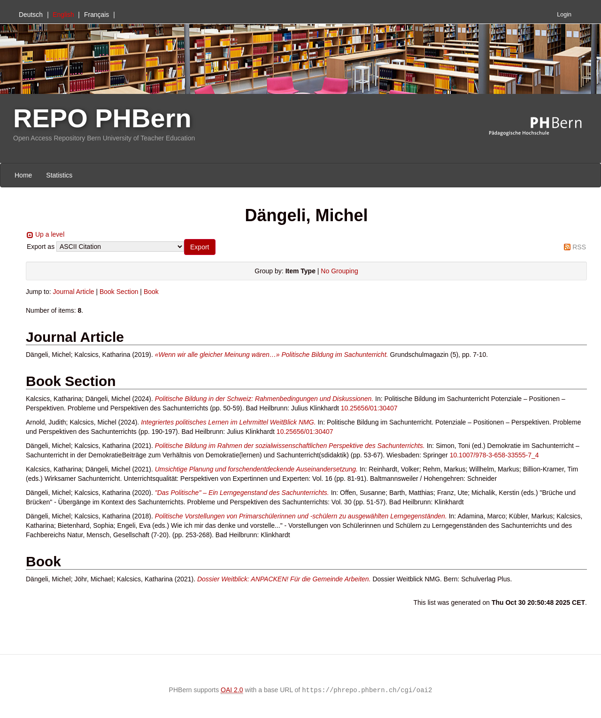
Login (564, 14)
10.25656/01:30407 (369, 408)
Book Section (119, 291)
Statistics (59, 175)
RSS (579, 247)
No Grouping (339, 271)
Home (23, 175)
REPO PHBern (102, 118)
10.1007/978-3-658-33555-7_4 (494, 455)
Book (151, 291)
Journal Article (73, 291)
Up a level (49, 234)
